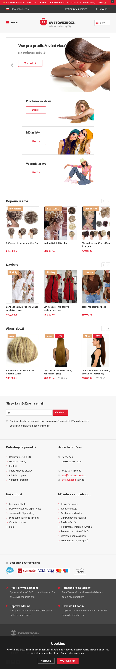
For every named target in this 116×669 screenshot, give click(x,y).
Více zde (30, 63)
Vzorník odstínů (16, 522)
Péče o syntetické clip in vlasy (23, 508)
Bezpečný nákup (68, 504)
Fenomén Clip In (16, 504)
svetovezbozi (69, 479)
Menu (12, 22)
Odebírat (60, 412)
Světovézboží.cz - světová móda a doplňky (58, 22)
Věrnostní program (17, 480)
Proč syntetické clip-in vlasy (22, 518)
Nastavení (46, 660)
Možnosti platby (16, 461)
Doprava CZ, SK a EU (18, 457)
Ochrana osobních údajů (72, 536)
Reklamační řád (67, 522)
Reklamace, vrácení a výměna (75, 527)
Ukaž (36, 110)
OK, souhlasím (67, 660)
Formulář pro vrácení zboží (73, 531)
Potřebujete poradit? (77, 9)
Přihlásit (103, 9)
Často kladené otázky (19, 470)
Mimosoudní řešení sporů (73, 540)
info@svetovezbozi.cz (74, 475)
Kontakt (11, 466)
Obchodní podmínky (70, 513)
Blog (10, 527)
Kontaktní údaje (67, 508)
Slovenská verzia (17, 9)
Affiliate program (16, 475)
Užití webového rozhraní (72, 518)
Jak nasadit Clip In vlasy (20, 513)
